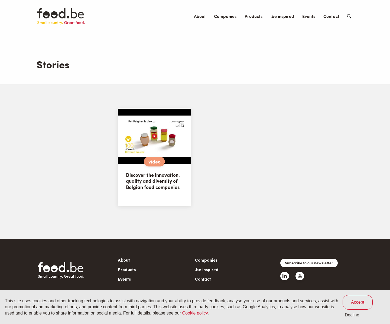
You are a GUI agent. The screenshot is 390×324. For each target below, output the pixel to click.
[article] (154, 157)
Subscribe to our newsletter (309, 262)
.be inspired (282, 16)
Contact (331, 16)
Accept (357, 302)
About (200, 16)
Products (253, 16)
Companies (225, 16)
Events (308, 16)
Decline (352, 315)
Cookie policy (195, 313)
